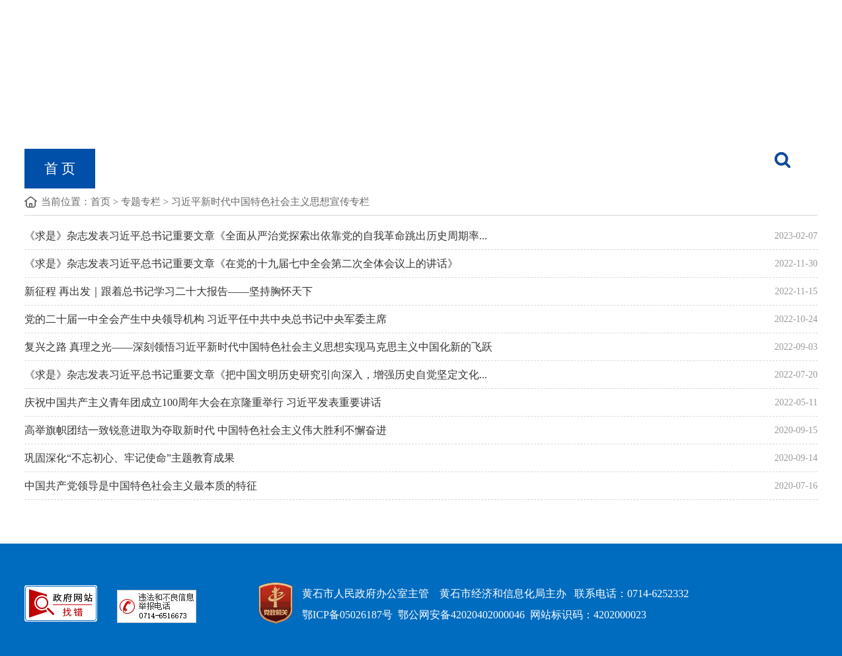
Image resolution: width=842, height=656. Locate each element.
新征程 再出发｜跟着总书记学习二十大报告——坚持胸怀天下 (168, 291)
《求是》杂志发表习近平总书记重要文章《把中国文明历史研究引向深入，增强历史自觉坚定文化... (255, 374)
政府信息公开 (251, 169)
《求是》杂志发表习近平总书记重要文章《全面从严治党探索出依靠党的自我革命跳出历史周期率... (255, 235)
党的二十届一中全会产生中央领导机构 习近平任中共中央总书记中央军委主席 (205, 319)
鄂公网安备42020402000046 (461, 614)
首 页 (59, 169)
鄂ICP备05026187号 (347, 614)
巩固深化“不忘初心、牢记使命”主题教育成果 (129, 458)
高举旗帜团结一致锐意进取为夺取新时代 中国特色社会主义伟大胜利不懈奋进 (205, 430)
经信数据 (551, 169)
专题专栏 (141, 201)
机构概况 (143, 169)
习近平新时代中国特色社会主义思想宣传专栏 (270, 201)
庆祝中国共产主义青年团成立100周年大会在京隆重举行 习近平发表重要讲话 (202, 402)
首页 (100, 201)
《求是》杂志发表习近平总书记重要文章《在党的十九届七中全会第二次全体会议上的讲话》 (241, 263)
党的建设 (361, 169)
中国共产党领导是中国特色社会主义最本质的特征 (140, 485)
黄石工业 (456, 169)
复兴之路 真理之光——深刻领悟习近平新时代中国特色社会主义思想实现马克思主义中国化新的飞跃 (258, 346)
